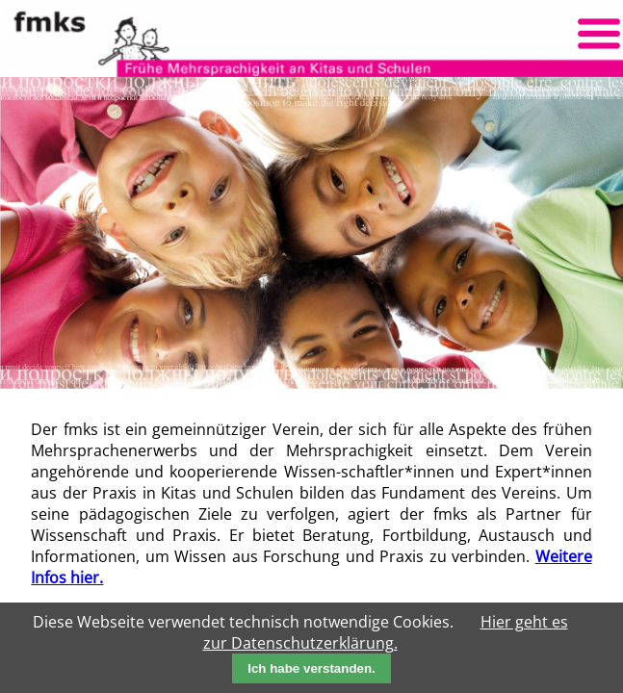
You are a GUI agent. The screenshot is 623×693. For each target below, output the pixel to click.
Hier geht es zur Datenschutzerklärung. (385, 632)
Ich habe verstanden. (311, 668)
